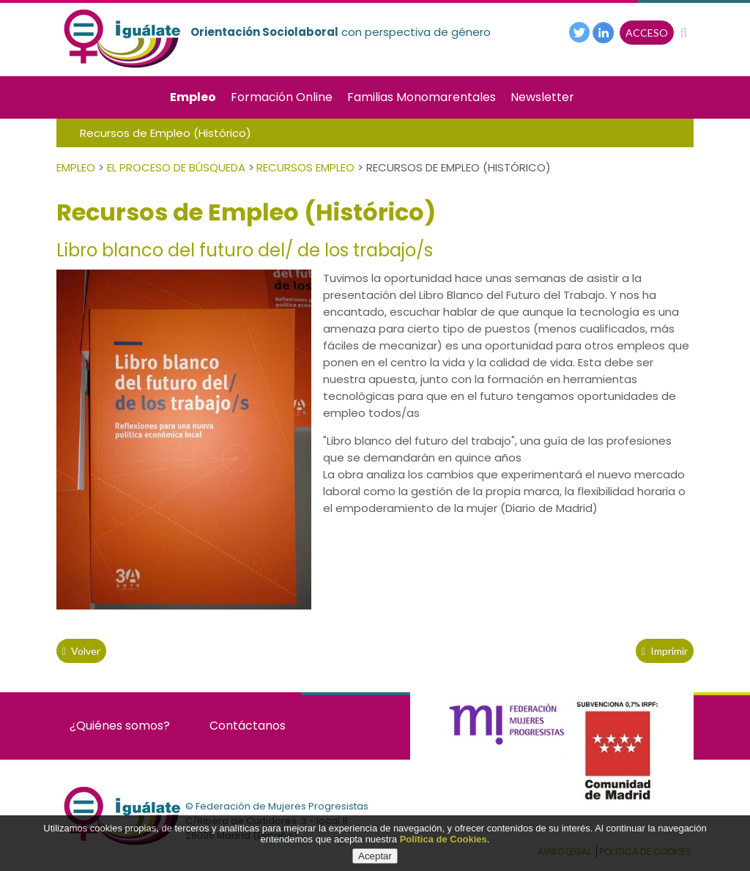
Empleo (193, 97)
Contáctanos (247, 725)
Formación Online (282, 97)
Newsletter (542, 97)
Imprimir (665, 651)
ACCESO (646, 32)
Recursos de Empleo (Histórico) (165, 133)
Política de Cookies (443, 839)
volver (81, 651)
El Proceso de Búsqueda (176, 167)
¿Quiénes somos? (120, 725)
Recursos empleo (305, 167)
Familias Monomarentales (421, 97)
